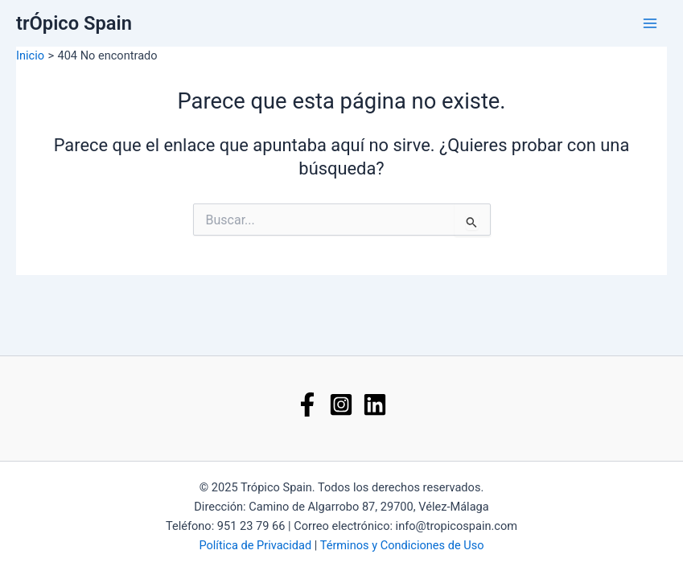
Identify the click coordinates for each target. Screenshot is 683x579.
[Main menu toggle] (650, 23)
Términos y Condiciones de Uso (402, 545)
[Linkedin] (375, 404)
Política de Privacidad (255, 545)
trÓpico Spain (74, 23)
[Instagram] (341, 404)
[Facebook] (307, 404)
